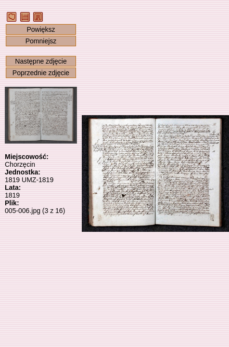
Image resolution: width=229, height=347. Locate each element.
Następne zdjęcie (40, 61)
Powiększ (40, 29)
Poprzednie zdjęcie (41, 73)
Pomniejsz (41, 41)
